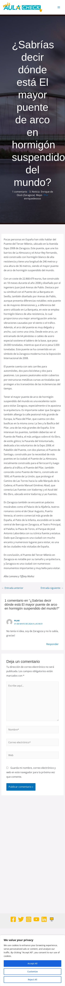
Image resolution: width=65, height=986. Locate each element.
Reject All (32, 979)
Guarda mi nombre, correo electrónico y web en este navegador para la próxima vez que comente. (31, 772)
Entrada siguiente (52, 588)
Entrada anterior (12, 588)
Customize (32, 971)
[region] (32, 960)
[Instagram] (29, 919)
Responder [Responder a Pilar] (52, 644)
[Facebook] (13, 919)
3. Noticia (34, 191)
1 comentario (19, 191)
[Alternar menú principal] (59, 7)
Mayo (39, 195)
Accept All (32, 963)
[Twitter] (21, 919)
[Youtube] (36, 919)
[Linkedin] (44, 919)
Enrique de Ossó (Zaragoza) (35, 193)
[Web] (52, 919)
